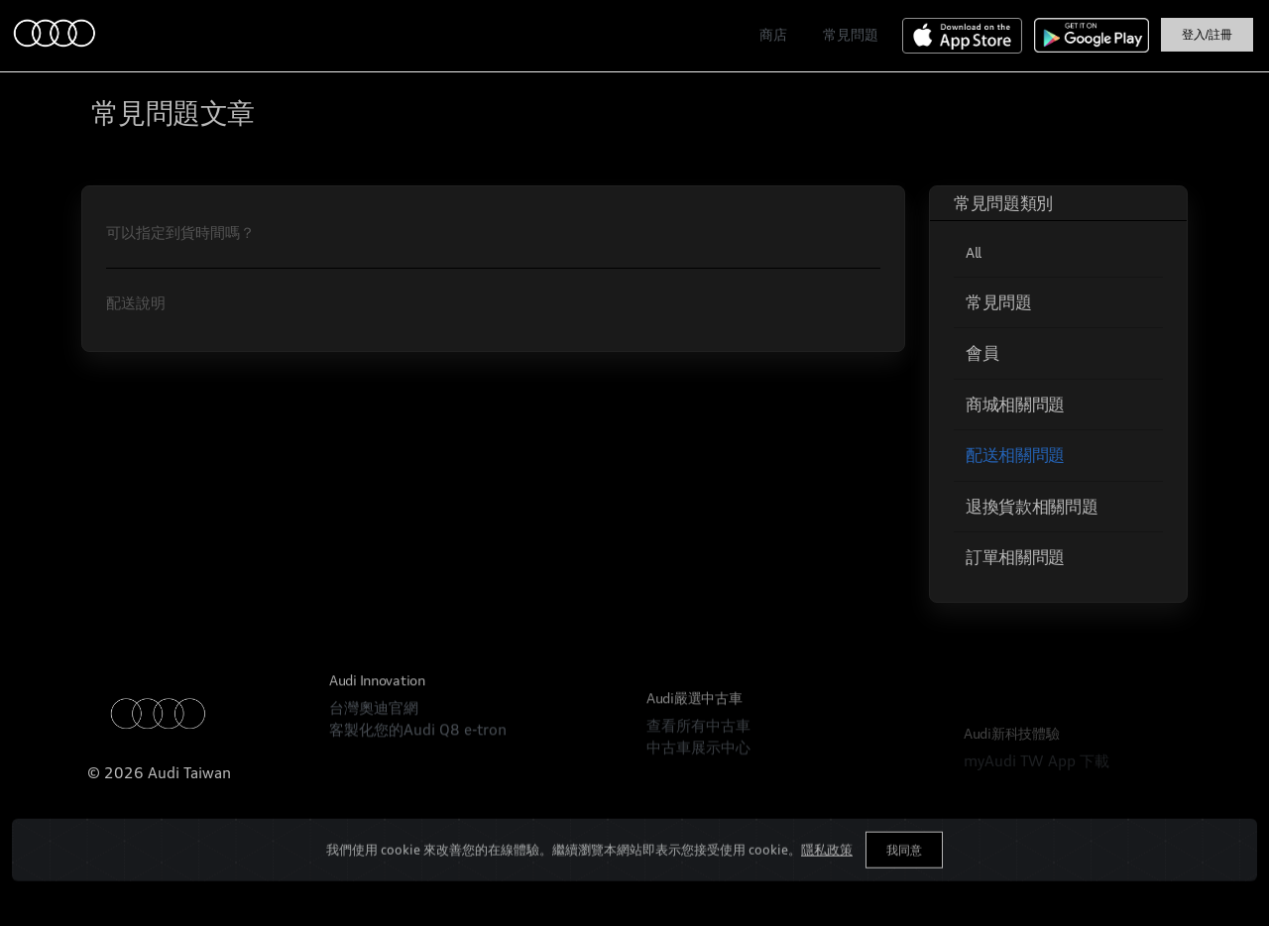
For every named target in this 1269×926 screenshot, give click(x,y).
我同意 (904, 870)
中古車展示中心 (698, 797)
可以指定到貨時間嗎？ (180, 232)
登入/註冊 (1207, 35)
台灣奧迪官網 (373, 735)
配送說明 (136, 302)
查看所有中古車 (698, 775)
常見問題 (850, 35)
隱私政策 (827, 869)
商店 (773, 35)
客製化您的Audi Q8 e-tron (418, 757)
